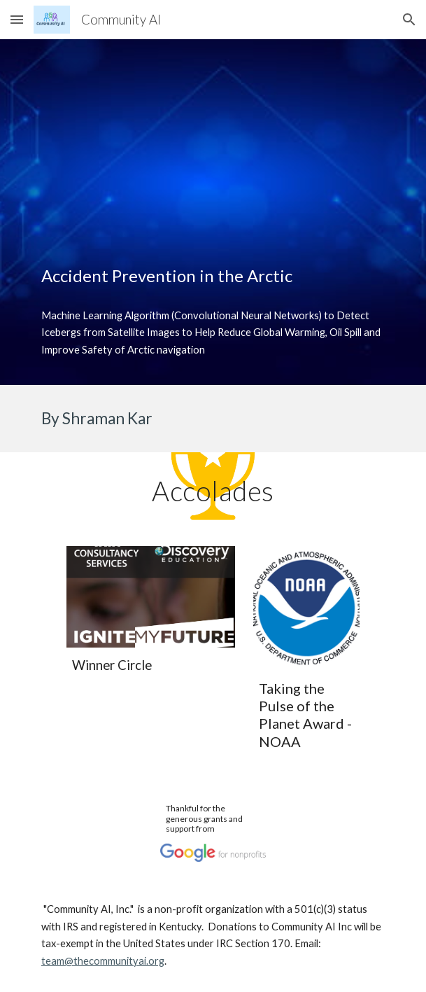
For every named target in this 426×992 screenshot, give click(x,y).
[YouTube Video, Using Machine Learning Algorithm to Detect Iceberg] (212, 138)
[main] (213, 276)
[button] (17, 19)
